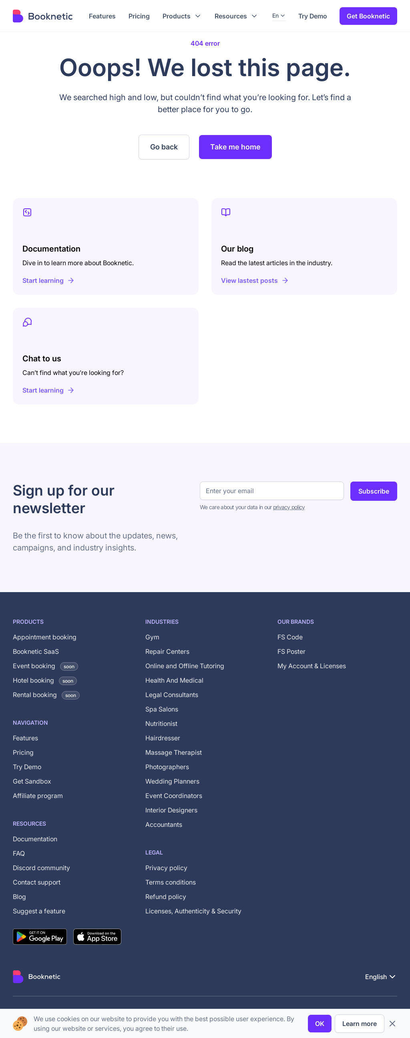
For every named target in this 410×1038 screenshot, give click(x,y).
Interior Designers (171, 810)
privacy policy (289, 507)
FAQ (19, 853)
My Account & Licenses (311, 666)
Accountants (163, 824)
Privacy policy (166, 868)
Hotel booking (45, 680)
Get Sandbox (32, 781)
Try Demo (312, 16)
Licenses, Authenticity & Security (193, 911)
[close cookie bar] (392, 1023)
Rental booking (46, 695)
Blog (19, 897)
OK (319, 1024)
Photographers (167, 767)
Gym (152, 637)
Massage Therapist (173, 752)
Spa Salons (161, 709)
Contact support (36, 882)
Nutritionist (161, 724)
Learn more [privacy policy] (359, 1024)
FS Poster (291, 651)
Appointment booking (44, 637)
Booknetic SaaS (36, 651)
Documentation (35, 839)
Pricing (23, 752)
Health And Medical (174, 680)
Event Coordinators (173, 796)
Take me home (235, 147)
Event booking (45, 666)
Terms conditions (170, 882)
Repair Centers (167, 651)
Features (25, 738)
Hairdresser (162, 738)
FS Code (290, 637)
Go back (164, 147)
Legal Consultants (171, 695)
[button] (182, 16)
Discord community (41, 868)
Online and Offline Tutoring (184, 666)
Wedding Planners (172, 781)
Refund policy (165, 897)
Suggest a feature (39, 911)
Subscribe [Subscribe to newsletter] (373, 491)
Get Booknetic (368, 16)
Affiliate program (38, 796)
